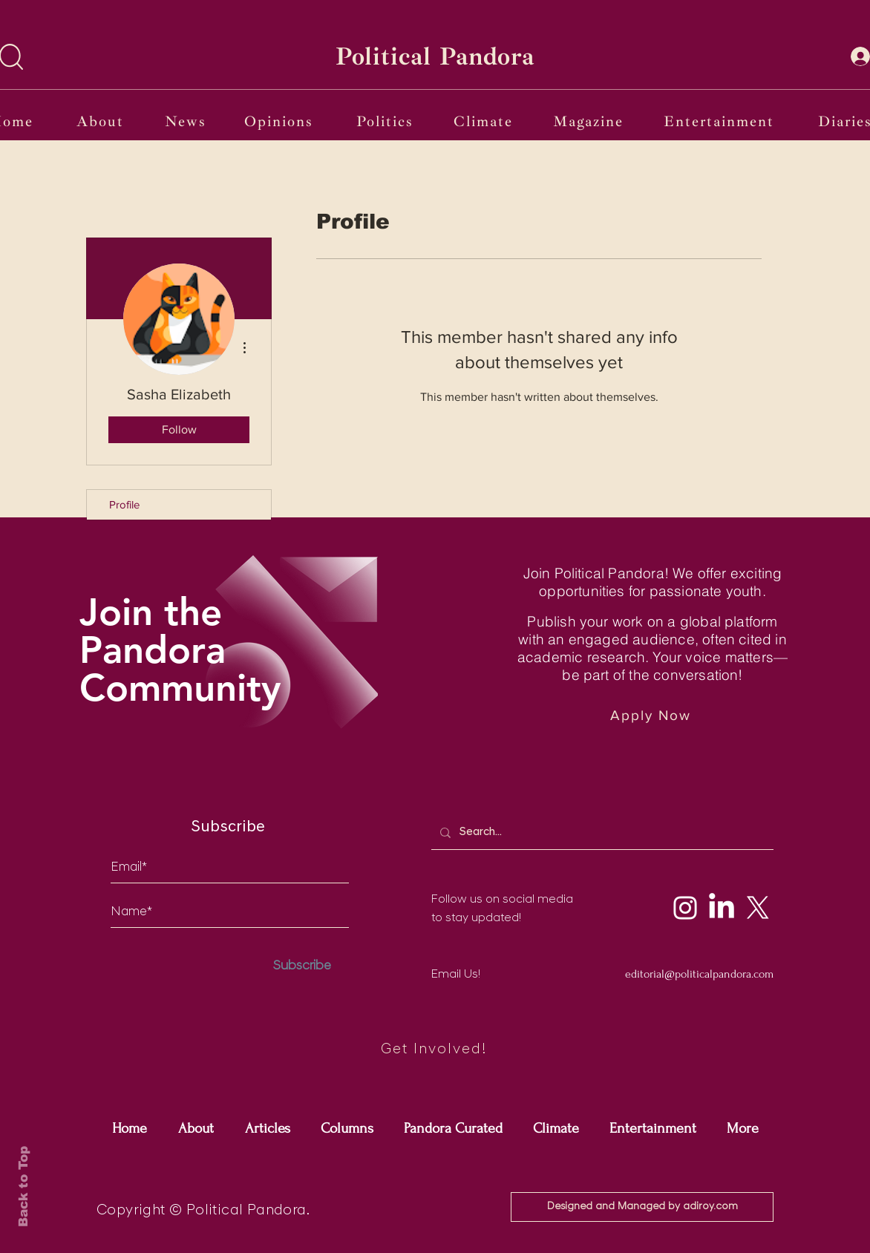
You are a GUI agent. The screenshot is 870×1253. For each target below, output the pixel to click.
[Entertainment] (720, 121)
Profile (124, 504)
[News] (186, 121)
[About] (101, 121)
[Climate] (484, 121)
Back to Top (23, 1186)
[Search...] (600, 833)
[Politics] (386, 121)
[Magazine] (589, 121)
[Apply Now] (652, 715)
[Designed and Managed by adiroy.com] (642, 1207)
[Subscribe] (302, 966)
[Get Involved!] (435, 1050)
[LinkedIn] (721, 907)
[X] (757, 907)
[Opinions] (280, 121)
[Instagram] (685, 907)
